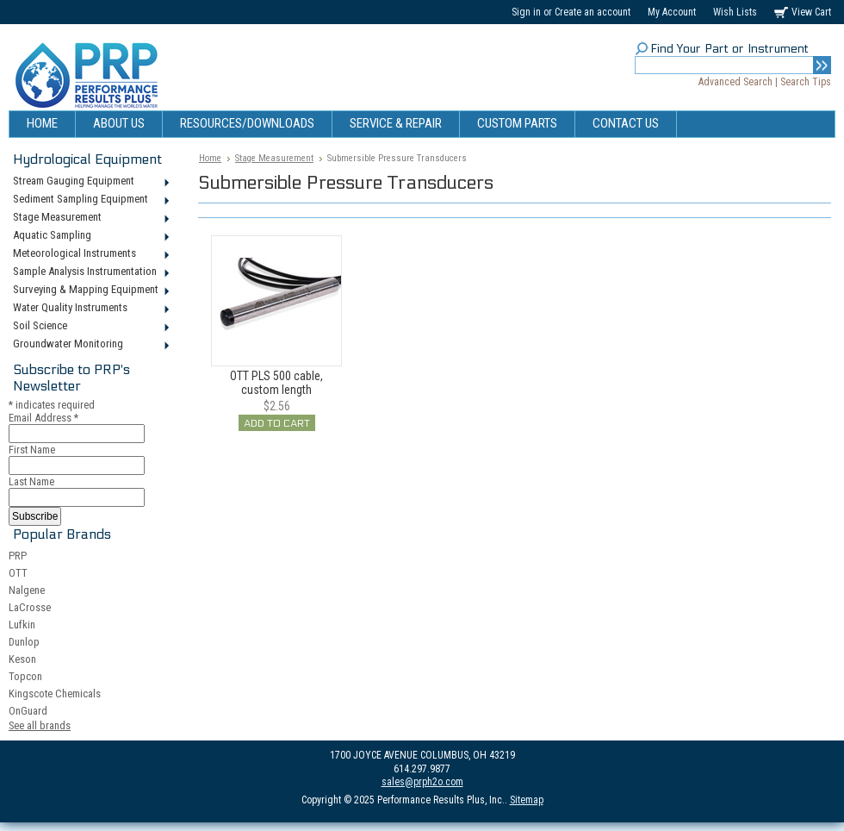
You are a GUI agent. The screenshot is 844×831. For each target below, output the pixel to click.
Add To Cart (277, 423)
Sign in (526, 12)
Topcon (25, 676)
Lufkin (22, 624)
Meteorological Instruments (90, 254)
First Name (32, 449)
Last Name (31, 481)
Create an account (592, 12)
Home (210, 158)
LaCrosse (30, 607)
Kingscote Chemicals (55, 693)
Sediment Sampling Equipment (90, 200)
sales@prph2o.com (422, 782)
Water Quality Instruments (90, 308)
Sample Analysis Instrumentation (90, 272)
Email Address (43, 417)
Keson (22, 659)
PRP (18, 555)
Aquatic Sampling (90, 236)
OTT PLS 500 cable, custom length (276, 383)
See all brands (40, 725)
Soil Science (90, 326)
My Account (672, 12)
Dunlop (24, 641)
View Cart (811, 12)
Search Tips (805, 82)
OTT (18, 572)
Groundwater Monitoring (90, 345)
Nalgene (27, 590)
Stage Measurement (90, 218)
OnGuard (28, 710)
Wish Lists (735, 12)
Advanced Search (735, 82)
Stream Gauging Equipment (90, 182)
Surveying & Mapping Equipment (90, 290)
